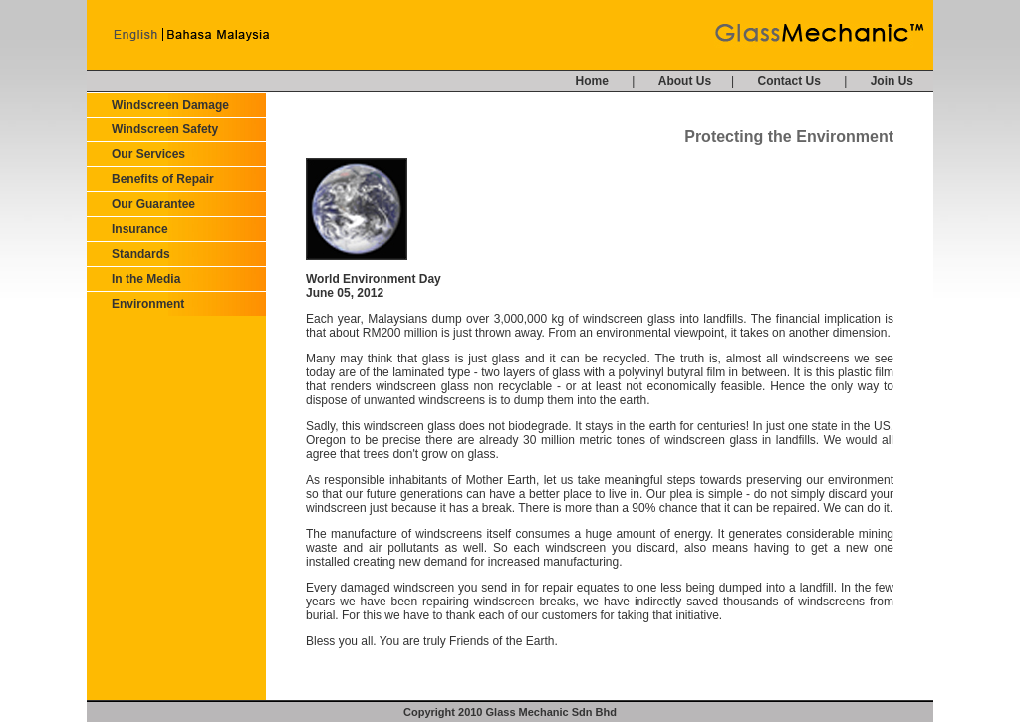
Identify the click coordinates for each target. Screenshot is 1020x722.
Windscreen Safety (165, 129)
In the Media (146, 279)
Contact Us (789, 81)
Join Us (892, 81)
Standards (141, 254)
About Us (684, 81)
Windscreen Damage (170, 105)
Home (592, 81)
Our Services (148, 154)
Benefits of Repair (163, 179)
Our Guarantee (153, 204)
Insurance (140, 229)
